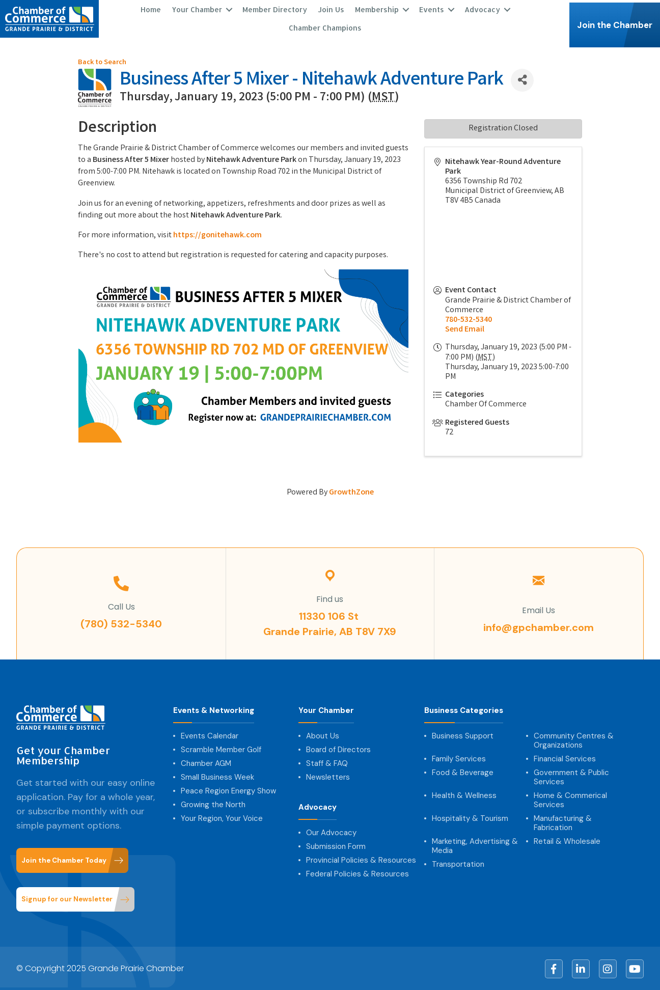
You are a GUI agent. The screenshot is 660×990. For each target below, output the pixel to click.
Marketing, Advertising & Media (475, 845)
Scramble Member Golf (221, 748)
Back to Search (102, 62)
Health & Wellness (464, 794)
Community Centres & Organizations (574, 739)
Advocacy (482, 9)
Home (151, 9)
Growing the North (213, 803)
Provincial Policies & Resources (361, 859)
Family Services (459, 757)
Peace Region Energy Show (228, 789)
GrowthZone (351, 492)
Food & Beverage (462, 771)
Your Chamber (197, 9)
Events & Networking (213, 709)
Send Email (464, 329)
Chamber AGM (206, 762)
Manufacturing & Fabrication (563, 822)
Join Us (331, 9)
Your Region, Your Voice (222, 817)
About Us (322, 734)
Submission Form (336, 845)
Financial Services (565, 757)
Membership (377, 9)
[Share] (522, 79)
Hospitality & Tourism (470, 817)
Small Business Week (217, 776)
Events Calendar (209, 734)
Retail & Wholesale (567, 840)
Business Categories (463, 709)
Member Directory (274, 9)
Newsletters (328, 776)
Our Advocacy (331, 831)
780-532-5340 (468, 319)
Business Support (462, 734)
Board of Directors (338, 748)
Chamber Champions (325, 27)
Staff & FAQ (327, 762)
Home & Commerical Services (570, 799)
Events (431, 9)
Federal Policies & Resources (357, 872)
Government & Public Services (571, 776)
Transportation (458, 863)
